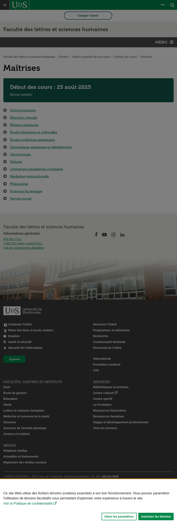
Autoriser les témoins (156, 516)
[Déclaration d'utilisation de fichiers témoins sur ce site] (88, 505)
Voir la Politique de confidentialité (27, 503)
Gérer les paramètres (119, 516)
